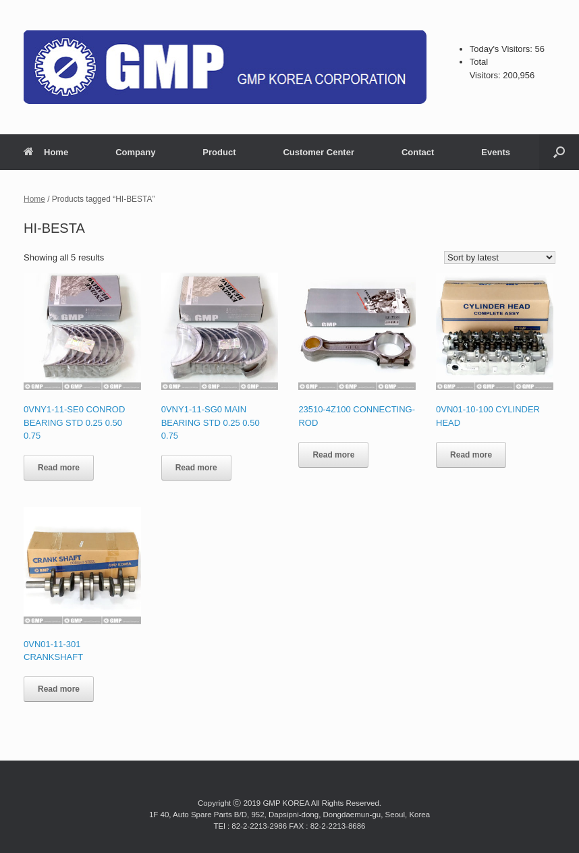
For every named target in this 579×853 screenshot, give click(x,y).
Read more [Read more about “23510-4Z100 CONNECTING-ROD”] (333, 455)
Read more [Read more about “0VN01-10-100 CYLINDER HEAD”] (471, 455)
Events (495, 152)
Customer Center (318, 152)
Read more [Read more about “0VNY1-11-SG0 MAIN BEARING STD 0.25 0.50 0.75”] (196, 467)
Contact (418, 152)
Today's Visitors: (502, 49)
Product (219, 152)
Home (46, 152)
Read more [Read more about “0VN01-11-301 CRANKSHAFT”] (59, 689)
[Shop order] (499, 257)
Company (135, 152)
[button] (559, 152)
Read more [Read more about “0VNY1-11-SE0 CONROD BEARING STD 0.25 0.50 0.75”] (59, 467)
